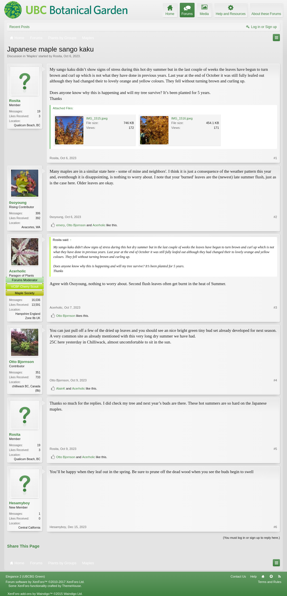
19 (38, 111)
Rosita (57, 56)
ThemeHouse (71, 586)
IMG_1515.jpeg (96, 118)
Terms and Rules (269, 582)
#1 (275, 158)
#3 (275, 307)
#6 (275, 527)
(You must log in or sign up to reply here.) (251, 537)
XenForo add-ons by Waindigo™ (29, 593)
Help (253, 576)
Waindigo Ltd (73, 593)
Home (263, 576)
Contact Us (238, 576)
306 (37, 213)
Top (271, 576)
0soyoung (17, 202)
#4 (275, 380)
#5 (275, 448)
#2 (275, 217)
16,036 (35, 300)
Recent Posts (19, 27)
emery (60, 225)
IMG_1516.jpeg (182, 118)
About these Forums (266, 14)
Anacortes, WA (31, 227)
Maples (32, 56)
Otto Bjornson (76, 225)
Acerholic (98, 225)
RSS (279, 576)
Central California (29, 527)
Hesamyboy (19, 503)
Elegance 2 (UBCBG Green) (25, 576)
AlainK (60, 388)
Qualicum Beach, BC (27, 125)
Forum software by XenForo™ (45, 582)
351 (37, 372)
